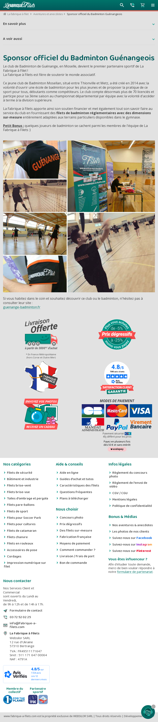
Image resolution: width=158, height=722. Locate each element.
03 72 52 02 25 (20, 617)
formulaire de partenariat (135, 572)
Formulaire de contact (26, 611)
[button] (153, 5)
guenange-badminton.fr (21, 307)
